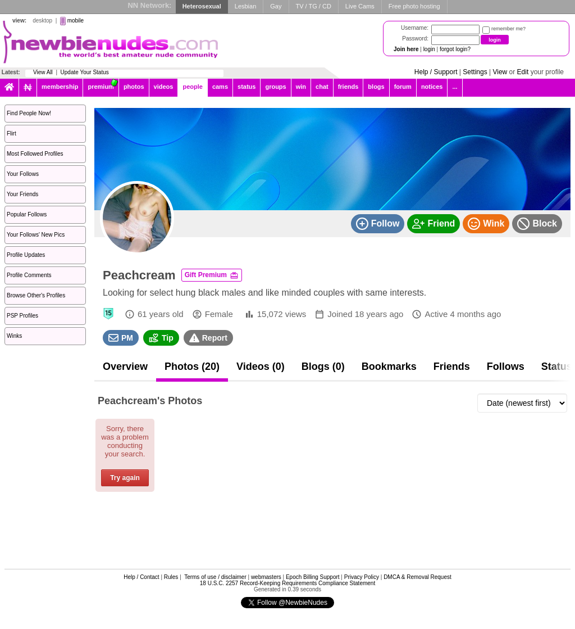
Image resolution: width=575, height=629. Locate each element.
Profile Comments (29, 275)
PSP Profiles (22, 316)
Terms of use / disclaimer (215, 577)
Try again (125, 478)
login (429, 49)
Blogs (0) (323, 366)
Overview (125, 366)
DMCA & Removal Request (417, 577)
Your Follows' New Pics (36, 235)
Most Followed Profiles (35, 154)
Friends (451, 366)
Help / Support (436, 72)
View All (43, 72)
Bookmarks (389, 366)
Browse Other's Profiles (36, 295)
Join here (406, 49)
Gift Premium (212, 275)
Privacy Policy (361, 577)
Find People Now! (29, 113)
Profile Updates (26, 255)
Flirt (11, 133)
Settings (475, 72)
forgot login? (455, 49)
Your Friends (22, 194)
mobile (75, 20)
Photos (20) (192, 366)
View (499, 72)
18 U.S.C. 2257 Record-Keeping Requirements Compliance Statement (287, 583)
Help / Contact (141, 577)
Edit (523, 72)
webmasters (266, 577)
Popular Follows (27, 214)
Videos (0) (260, 366)
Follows (505, 366)
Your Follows (23, 174)
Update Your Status (85, 72)
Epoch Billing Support (313, 577)
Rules (171, 577)
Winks (14, 336)
